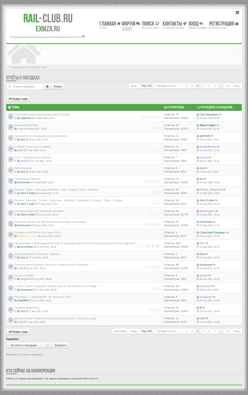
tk (201, 307)
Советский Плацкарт (212, 232)
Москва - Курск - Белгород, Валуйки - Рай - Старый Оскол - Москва (56, 189)
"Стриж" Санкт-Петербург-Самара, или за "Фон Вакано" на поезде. (56, 286)
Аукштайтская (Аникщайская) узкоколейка (41, 135)
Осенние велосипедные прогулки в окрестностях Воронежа (51, 264)
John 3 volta (27, 193)
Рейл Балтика (23, 168)
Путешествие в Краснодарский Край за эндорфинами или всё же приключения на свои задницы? (75, 243)
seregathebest (208, 146)
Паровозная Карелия (28, 178)
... (221, 85)
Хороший (205, 286)
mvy (22, 139)
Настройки (120, 331)
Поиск (58, 86)
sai (201, 178)
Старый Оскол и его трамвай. (33, 146)
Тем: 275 (147, 85)
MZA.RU (48, 28)
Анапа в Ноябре (25, 275)
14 (227, 85)
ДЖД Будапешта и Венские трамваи (37, 253)
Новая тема (18, 99)
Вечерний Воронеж (26, 125)
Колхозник (23, 182)
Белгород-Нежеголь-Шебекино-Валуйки (39, 211)
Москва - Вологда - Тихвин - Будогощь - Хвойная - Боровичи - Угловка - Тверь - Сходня (68, 200)
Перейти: (12, 339)
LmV (202, 318)
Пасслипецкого (209, 114)
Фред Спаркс (208, 125)
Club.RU (48, 18)
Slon (202, 243)
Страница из (166, 85)
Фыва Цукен (207, 211)
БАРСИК (205, 135)
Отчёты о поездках (23, 77)
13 (152, 246)
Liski (20, 128)
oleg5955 (22, 300)
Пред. (134, 85)
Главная (110, 23)
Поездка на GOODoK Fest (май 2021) (38, 232)
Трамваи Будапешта (27, 307)
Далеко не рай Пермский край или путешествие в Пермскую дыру (56, 318)
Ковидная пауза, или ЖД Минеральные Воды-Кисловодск (50, 221)
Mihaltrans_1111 (27, 236)
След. (236, 85)
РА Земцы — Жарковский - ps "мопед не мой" (43, 296)
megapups (206, 296)
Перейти (60, 345)
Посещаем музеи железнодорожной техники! (42, 114)
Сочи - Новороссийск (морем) (33, 157)
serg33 (24, 160)
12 (147, 246)
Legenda (25, 117)
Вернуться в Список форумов (24, 354)
